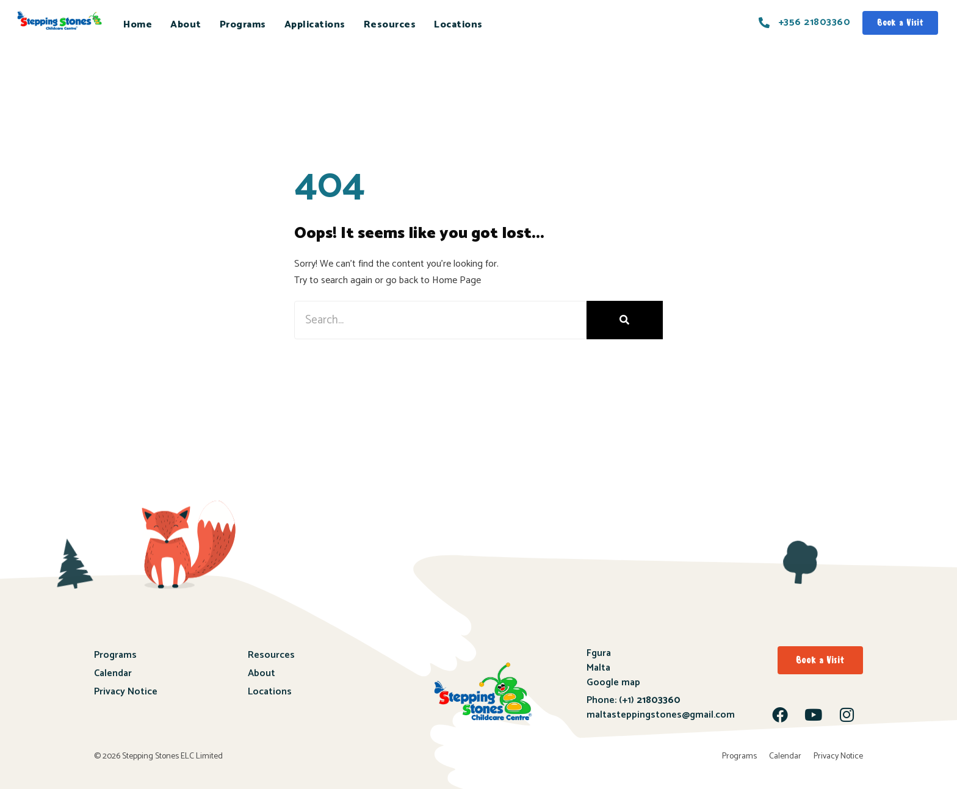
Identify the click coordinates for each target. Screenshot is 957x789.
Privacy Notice (125, 691)
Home (137, 24)
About (185, 24)
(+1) (648, 700)
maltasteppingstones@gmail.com (661, 715)
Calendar (113, 673)
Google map (613, 682)
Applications (314, 24)
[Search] (625, 320)
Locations (458, 24)
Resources (390, 24)
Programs (243, 24)
